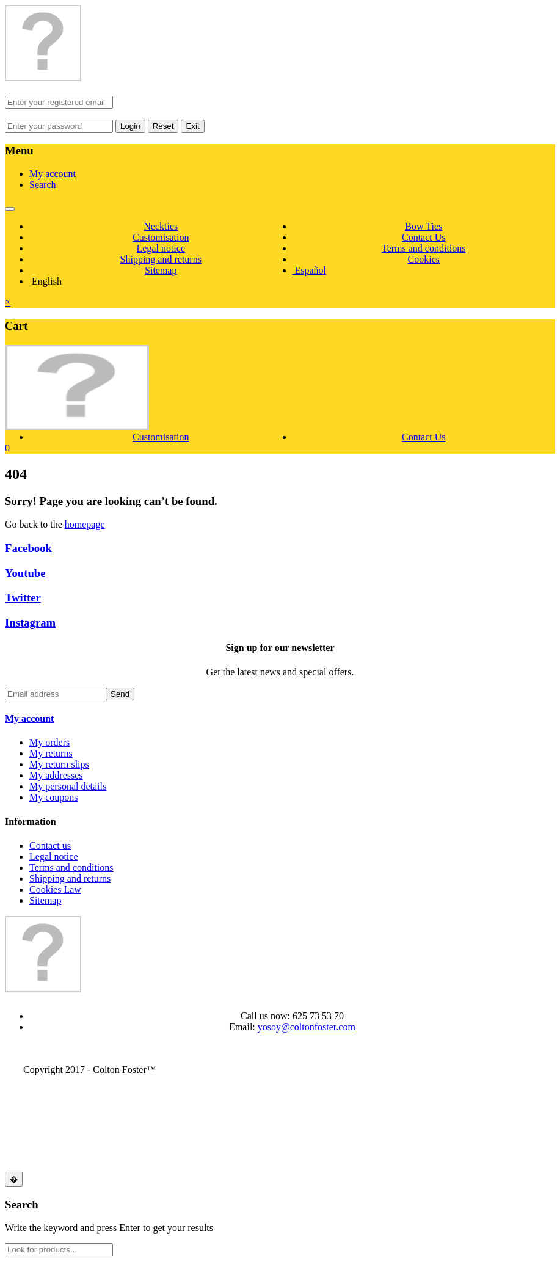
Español (310, 270)
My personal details (67, 786)
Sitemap (160, 270)
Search (42, 185)
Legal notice (160, 248)
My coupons (53, 797)
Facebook (28, 548)
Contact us (50, 845)
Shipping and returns (161, 259)
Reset (163, 126)
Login (130, 126)
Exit (192, 126)
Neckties (161, 226)
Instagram (30, 622)
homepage (85, 524)
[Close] (14, 1179)
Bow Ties (423, 226)
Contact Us (424, 237)
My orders (49, 742)
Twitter (23, 597)
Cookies (424, 259)
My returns (51, 753)
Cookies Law (55, 889)
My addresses (56, 775)
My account (52, 174)
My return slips (59, 764)
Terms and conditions (424, 248)
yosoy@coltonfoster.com (306, 1027)
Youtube (25, 573)
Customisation (161, 237)
